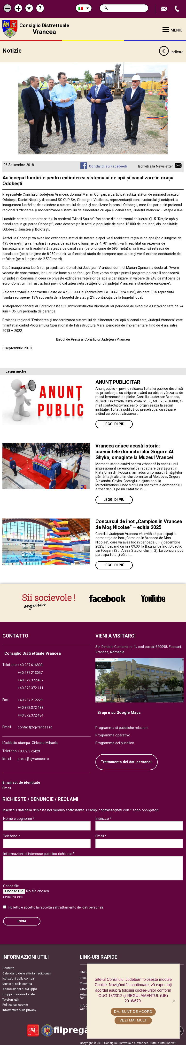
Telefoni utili (10, 997)
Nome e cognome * (19, 816)
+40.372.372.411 (30, 686)
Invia (21, 919)
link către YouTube (153, 598)
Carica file (11, 884)
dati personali (92, 905)
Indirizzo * (103, 816)
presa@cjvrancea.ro (33, 756)
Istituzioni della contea (18, 976)
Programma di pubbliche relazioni (121, 725)
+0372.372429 (29, 749)
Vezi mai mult (133, 1020)
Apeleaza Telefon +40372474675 (177, 9)
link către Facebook (107, 598)
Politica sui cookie (15, 1002)
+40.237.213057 (30, 670)
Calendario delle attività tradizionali (26, 971)
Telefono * (11, 834)
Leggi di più (113, 422)
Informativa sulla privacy (19, 1007)
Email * (101, 834)
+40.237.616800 (30, 663)
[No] (173, 1001)
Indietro (171, 50)
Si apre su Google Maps (119, 710)
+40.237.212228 (30, 698)
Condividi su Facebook (108, 164)
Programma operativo (112, 733)
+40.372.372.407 (30, 678)
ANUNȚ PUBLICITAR (117, 380)
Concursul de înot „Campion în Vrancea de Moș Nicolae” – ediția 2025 (138, 522)
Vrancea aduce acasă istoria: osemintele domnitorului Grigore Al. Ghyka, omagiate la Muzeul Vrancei (134, 449)
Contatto (8, 965)
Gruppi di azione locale (18, 992)
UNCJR (85, 970)
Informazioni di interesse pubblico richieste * (38, 851)
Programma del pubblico (114, 741)
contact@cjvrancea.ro (35, 725)
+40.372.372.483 (30, 705)
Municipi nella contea (17, 981)
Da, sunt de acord (133, 1011)
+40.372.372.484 (30, 713)
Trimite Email (164, 9)
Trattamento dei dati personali (126, 760)
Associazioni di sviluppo (19, 987)
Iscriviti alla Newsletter (155, 164)
